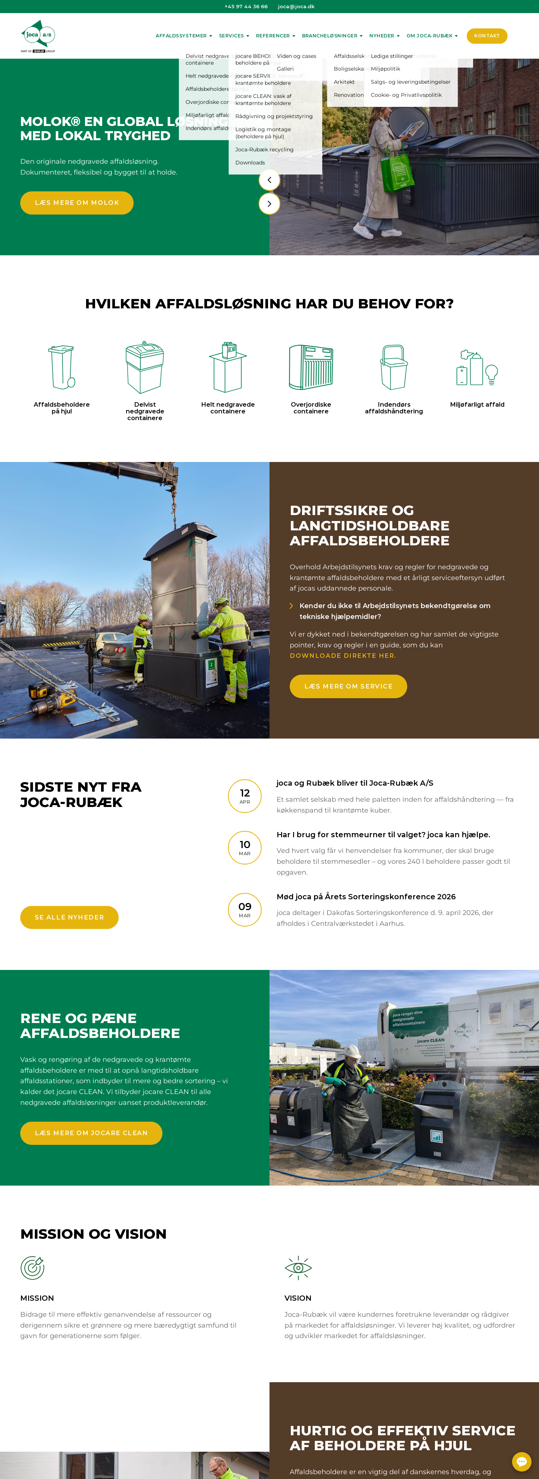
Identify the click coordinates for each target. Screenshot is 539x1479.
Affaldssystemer (181, 35)
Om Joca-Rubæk (429, 35)
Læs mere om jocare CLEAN (91, 1133)
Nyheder (381, 35)
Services (231, 35)
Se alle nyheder (69, 917)
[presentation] (269, 180)
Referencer (273, 35)
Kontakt (487, 35)
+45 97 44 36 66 (246, 6)
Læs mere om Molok (77, 202)
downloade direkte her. (343, 655)
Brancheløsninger (330, 35)
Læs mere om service (348, 686)
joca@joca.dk (296, 6)
